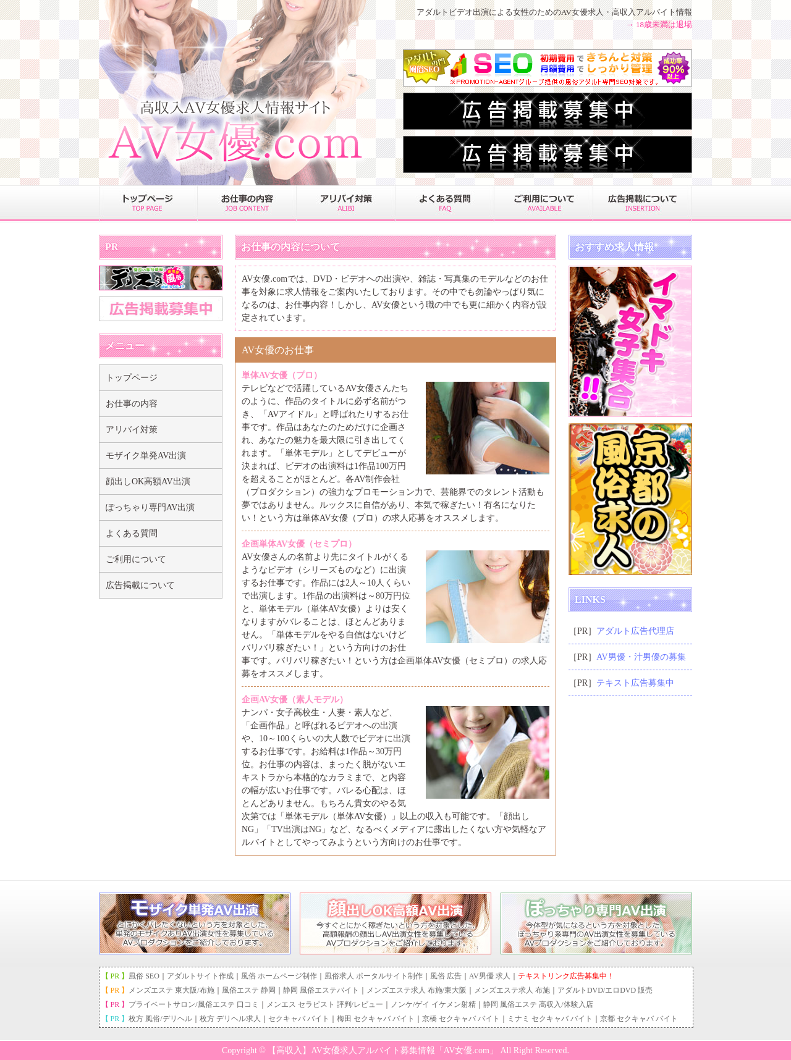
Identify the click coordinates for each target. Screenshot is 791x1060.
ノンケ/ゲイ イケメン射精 (433, 1004)
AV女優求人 (582, 12)
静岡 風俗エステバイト (321, 990)
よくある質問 (132, 533)
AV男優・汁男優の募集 (640, 657)
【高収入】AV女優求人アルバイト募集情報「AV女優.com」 (382, 1050)
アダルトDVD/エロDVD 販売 (605, 990)
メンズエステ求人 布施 (512, 990)
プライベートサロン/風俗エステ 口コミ (193, 1004)
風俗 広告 (446, 976)
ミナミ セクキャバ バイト (550, 1018)
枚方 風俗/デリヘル (160, 1018)
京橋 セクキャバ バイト (461, 1018)
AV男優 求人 (489, 976)
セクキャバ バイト (298, 1018)
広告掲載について (140, 585)
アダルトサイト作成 (200, 976)
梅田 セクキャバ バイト (376, 1018)
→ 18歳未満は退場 (659, 24)
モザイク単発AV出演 (146, 455)
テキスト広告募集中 (635, 683)
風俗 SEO (144, 976)
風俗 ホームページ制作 (279, 976)
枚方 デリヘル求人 (230, 1018)
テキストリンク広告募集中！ (566, 976)
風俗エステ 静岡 (249, 990)
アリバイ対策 (132, 429)
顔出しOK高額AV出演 (148, 481)
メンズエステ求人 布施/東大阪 (416, 990)
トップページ (132, 377)
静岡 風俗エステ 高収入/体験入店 (538, 1004)
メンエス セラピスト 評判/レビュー (324, 1004)
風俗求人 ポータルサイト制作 (373, 976)
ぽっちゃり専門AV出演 (150, 507)
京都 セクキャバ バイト (639, 1018)
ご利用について (136, 559)
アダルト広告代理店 (635, 631)
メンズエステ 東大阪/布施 (171, 990)
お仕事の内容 (132, 403)
